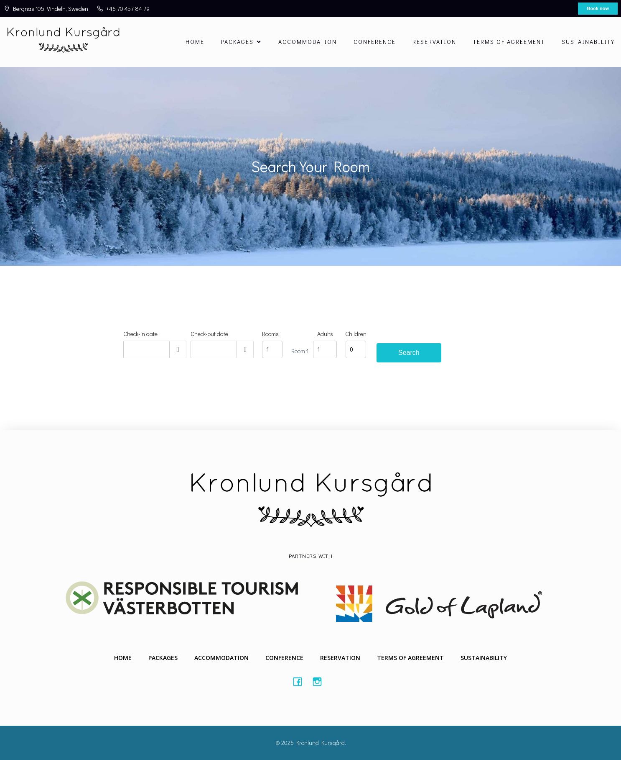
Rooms (270, 334)
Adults (325, 334)
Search (409, 352)
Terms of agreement (509, 42)
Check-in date (140, 334)
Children (355, 334)
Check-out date (209, 334)
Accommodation (307, 42)
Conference (375, 42)
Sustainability (588, 42)
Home (195, 42)
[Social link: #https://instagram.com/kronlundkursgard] (320, 681)
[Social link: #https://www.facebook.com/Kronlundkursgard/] (300, 681)
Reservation (434, 42)
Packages (163, 658)
